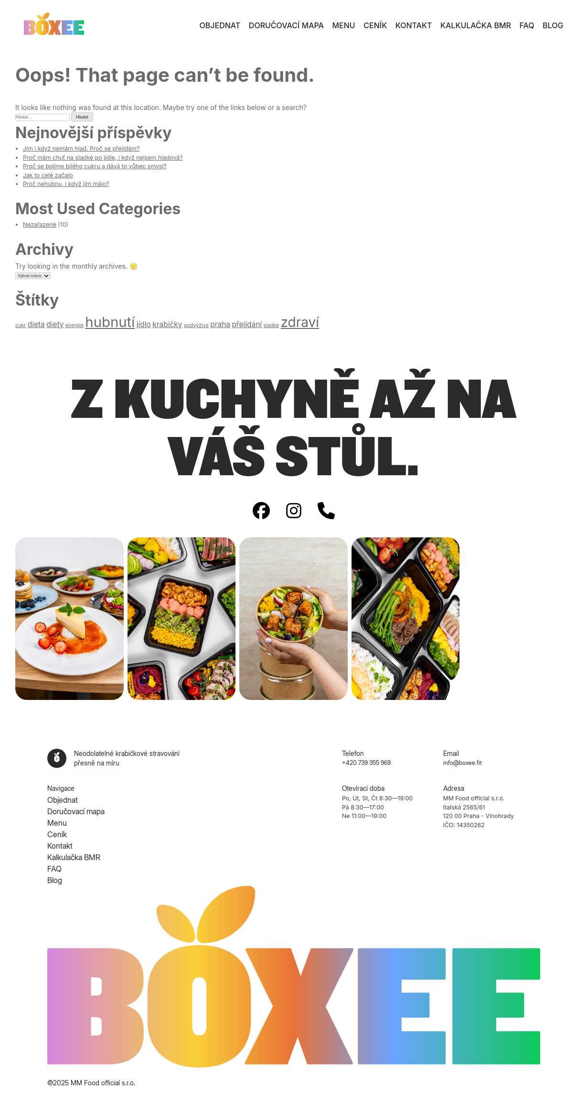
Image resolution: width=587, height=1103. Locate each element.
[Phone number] (326, 512)
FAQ (526, 25)
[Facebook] (261, 512)
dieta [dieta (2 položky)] (36, 324)
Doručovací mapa (286, 25)
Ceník (375, 25)
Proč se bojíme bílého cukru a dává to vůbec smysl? (95, 166)
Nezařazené (39, 224)
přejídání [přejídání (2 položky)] (247, 324)
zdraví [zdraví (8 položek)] (299, 322)
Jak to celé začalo (48, 175)
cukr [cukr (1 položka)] (20, 325)
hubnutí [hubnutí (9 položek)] (110, 322)
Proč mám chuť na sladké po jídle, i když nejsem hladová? (103, 157)
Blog (553, 25)
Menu (343, 25)
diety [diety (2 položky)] (55, 324)
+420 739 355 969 (366, 762)
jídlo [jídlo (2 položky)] (144, 324)
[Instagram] (293, 512)
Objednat (220, 25)
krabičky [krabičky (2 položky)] (167, 324)
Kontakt (413, 25)
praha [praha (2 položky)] (220, 324)
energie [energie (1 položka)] (74, 325)
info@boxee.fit (462, 762)
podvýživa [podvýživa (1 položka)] (196, 325)
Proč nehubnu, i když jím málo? (66, 183)
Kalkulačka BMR (475, 25)
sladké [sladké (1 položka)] (271, 325)
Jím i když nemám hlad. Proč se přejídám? (81, 148)
